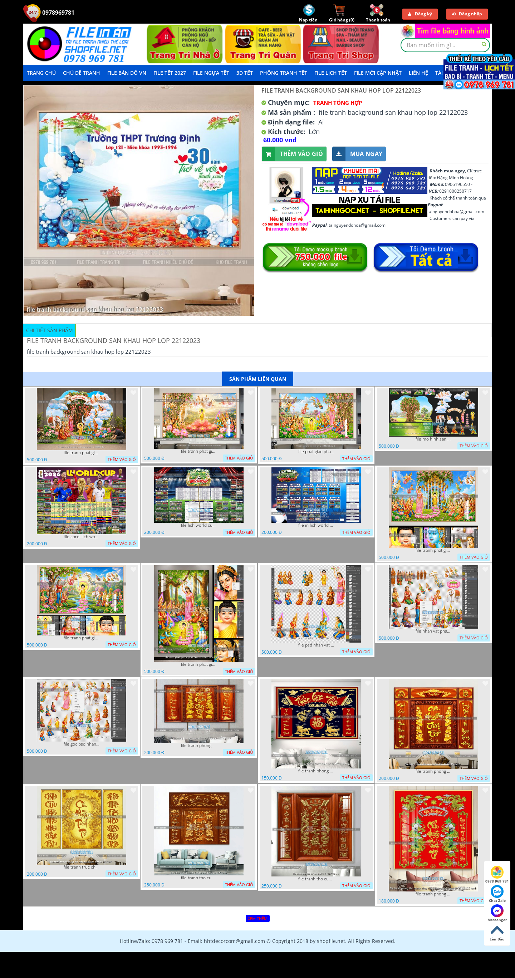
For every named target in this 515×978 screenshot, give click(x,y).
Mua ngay (357, 154)
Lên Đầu (497, 933)
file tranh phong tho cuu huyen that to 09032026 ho (433, 771)
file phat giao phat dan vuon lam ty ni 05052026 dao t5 (316, 451)
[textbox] (445, 45)
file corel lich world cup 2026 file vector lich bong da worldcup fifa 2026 (81, 536)
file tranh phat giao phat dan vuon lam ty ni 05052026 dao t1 (81, 637)
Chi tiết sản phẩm (49, 330)
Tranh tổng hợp (337, 102)
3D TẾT (244, 72)
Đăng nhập (467, 14)
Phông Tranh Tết (283, 72)
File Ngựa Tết (211, 72)
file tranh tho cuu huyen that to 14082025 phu (316, 878)
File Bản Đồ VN (126, 72)
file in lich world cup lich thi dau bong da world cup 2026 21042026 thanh (316, 525)
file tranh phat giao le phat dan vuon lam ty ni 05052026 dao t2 (199, 664)
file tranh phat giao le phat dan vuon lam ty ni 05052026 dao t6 (199, 451)
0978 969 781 (497, 875)
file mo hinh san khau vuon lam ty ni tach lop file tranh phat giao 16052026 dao (433, 439)
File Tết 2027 (169, 72)
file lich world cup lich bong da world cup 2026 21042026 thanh (199, 525)
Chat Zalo (497, 894)
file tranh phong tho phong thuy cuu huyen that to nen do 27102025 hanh (433, 893)
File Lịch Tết (330, 72)
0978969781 (48, 12)
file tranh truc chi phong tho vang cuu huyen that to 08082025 (81, 867)
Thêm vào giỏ (292, 154)
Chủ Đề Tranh (81, 72)
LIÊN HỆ (418, 72)
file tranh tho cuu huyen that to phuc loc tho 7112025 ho (199, 877)
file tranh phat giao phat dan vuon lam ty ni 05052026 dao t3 (433, 550)
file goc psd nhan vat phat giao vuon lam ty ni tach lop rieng (81, 744)
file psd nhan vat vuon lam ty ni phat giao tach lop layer (316, 645)
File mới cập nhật (378, 72)
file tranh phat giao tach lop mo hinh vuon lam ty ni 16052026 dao (81, 452)
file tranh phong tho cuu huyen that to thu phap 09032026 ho (199, 745)
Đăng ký (420, 14)
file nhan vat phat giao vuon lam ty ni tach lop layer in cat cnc (433, 631)
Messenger (497, 913)
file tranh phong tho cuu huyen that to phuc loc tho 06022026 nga (316, 770)
